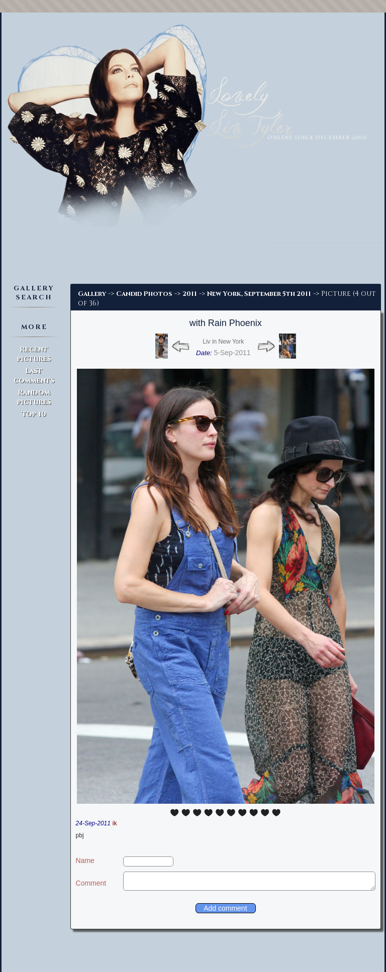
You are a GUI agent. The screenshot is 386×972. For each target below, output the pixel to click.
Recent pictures (34, 354)
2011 (189, 293)
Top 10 (34, 414)
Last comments (34, 375)
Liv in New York (223, 341)
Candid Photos (144, 293)
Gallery (92, 293)
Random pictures (34, 397)
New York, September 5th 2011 (259, 293)
